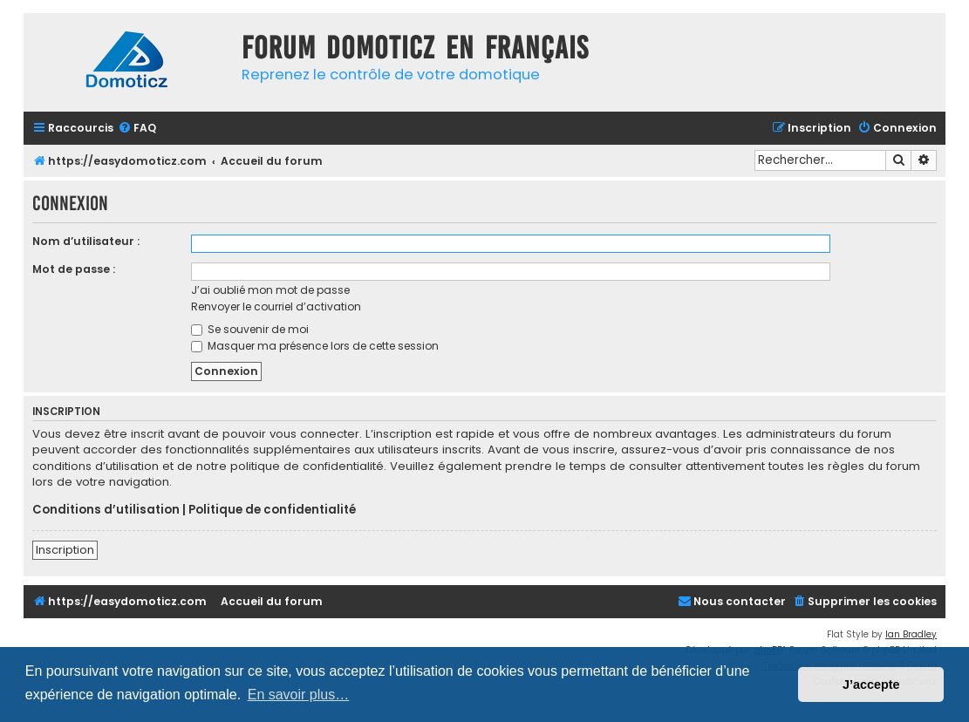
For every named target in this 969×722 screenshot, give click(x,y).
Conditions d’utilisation (106, 510)
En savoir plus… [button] (299, 694)
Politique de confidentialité (272, 510)
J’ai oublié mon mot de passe (270, 289)
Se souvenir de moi (250, 329)
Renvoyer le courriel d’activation (276, 306)
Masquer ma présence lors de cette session (315, 345)
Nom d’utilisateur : (86, 241)
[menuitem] (137, 128)
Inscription (65, 550)
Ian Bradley (911, 634)
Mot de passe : (73, 269)
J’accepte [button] (871, 684)
